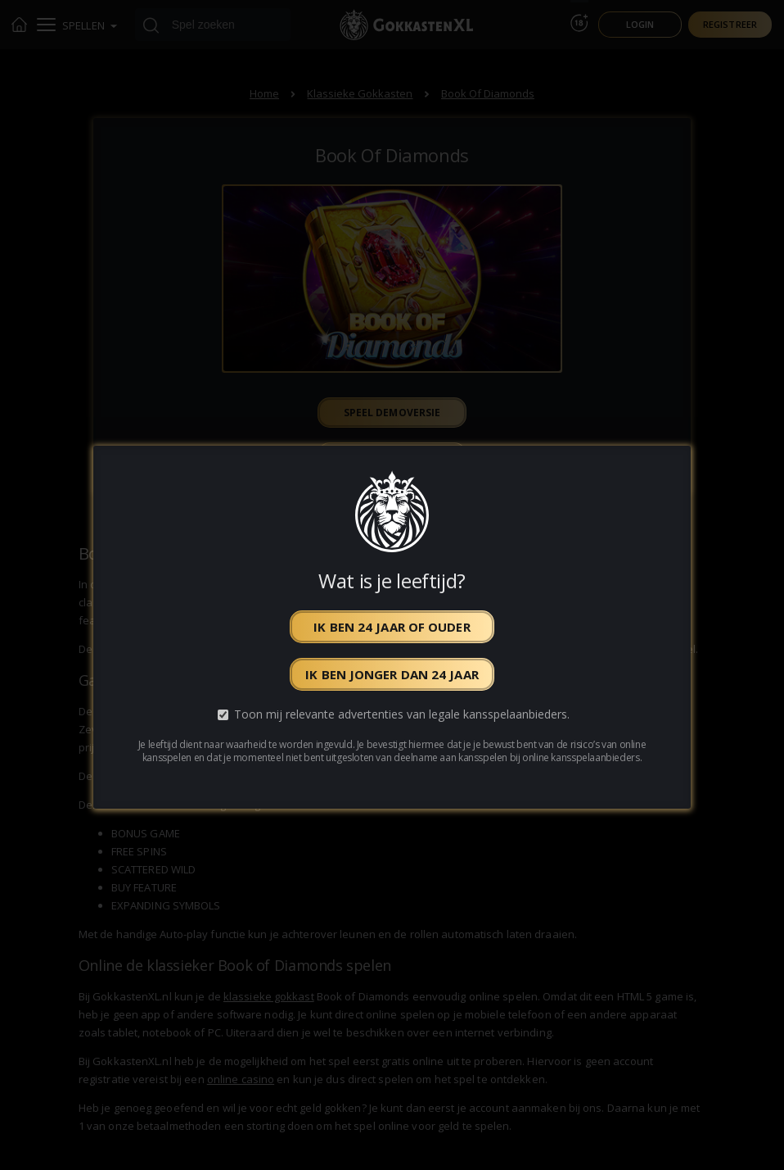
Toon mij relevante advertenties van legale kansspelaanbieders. (402, 715)
